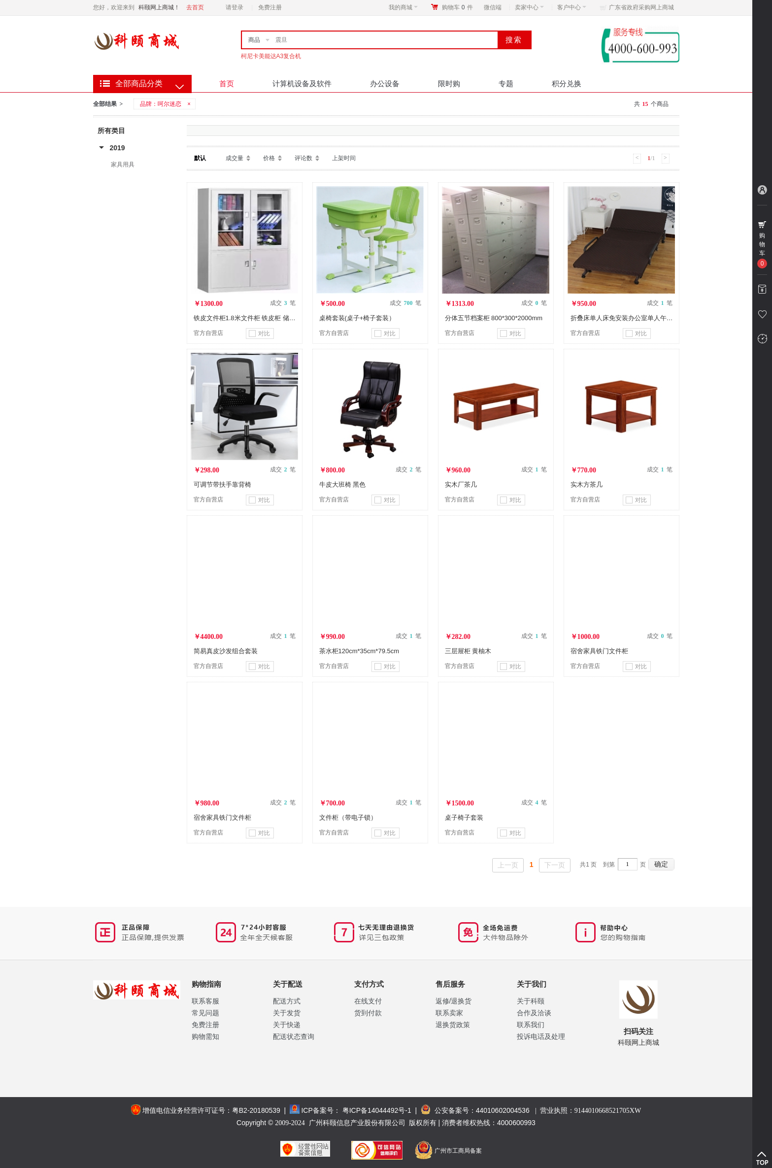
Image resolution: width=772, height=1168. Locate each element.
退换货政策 (453, 1025)
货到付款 (368, 1013)
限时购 (449, 83)
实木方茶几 (587, 484)
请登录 (234, 7)
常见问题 (205, 1013)
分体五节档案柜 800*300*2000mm (494, 318)
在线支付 (368, 1001)
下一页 (554, 865)
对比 (259, 333)
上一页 (508, 865)
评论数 (303, 158)
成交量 (234, 158)
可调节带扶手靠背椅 (222, 484)
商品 (254, 39)
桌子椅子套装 (464, 817)
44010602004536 (503, 1110)
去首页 (195, 7)
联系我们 (530, 1025)
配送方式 (287, 1001)
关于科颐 (530, 1001)
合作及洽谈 (534, 1013)
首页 (226, 83)
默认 (200, 158)
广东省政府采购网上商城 (641, 7)
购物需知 (205, 1036)
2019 (117, 148)
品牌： (166, 103)
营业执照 (590, 1110)
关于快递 (287, 1025)
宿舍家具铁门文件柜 (599, 651)
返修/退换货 (454, 1001)
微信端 (493, 7)
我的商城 (403, 7)
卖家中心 (529, 7)
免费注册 (270, 7)
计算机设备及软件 (302, 83)
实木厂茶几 (461, 484)
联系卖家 (449, 1013)
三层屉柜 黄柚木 (468, 651)
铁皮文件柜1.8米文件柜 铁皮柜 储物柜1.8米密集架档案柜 (275, 318)
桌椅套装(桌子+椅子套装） (357, 318)
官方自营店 (208, 333)
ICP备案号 (317, 1110)
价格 (269, 158)
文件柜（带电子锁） (348, 817)
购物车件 (457, 7)
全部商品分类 (139, 83)
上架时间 (344, 158)
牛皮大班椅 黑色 (342, 484)
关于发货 (287, 1013)
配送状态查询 (293, 1036)
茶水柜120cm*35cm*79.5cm (359, 651)
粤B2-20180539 (256, 1110)
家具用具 (122, 164)
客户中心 (571, 7)
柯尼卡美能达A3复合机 (271, 56)
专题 (506, 83)
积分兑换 (566, 83)
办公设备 (385, 83)
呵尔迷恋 (169, 103)
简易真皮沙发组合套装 (226, 651)
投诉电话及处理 (541, 1036)
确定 (661, 864)
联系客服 (205, 1001)
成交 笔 (283, 303)
